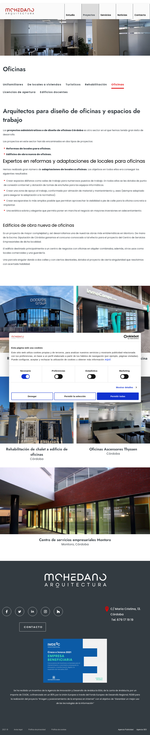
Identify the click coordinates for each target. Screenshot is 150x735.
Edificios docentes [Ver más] (54, 92)
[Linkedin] (32, 611)
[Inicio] (19, 11)
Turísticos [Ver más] (73, 84)
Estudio (70, 15)
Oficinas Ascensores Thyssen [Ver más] (113, 449)
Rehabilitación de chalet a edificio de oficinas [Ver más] (37, 451)
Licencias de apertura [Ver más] (19, 92)
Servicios (105, 15)
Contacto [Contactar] (33, 627)
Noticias (122, 15)
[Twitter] (19, 611)
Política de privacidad (37, 730)
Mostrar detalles (124, 387)
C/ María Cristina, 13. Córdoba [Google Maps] (125, 611)
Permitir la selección (75, 396)
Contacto (140, 15)
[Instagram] (45, 611)
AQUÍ (108, 359)
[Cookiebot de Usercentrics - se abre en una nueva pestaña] (126, 337)
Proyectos (89, 15)
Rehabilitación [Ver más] (96, 84)
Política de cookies (58, 730)
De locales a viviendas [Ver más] (44, 84)
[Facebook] (6, 611)
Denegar (32, 396)
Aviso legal (18, 730)
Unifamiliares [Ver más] (13, 84)
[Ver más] (37, 319)
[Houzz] (58, 611)
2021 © (5, 730)
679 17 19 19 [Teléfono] (125, 620)
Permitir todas (117, 396)
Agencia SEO (142, 730)
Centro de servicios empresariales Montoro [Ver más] (75, 540)
